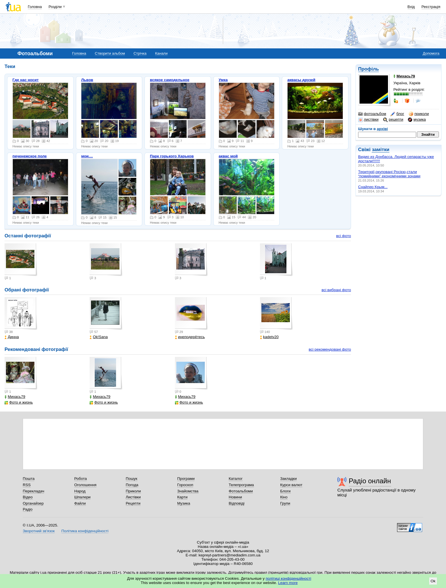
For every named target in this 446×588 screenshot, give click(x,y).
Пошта (28, 478)
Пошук (131, 478)
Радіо (27, 509)
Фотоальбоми (241, 491)
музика (417, 119)
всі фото (343, 236)
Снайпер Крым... (372, 187)
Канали (161, 53)
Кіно (284, 497)
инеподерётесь (190, 337)
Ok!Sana (99, 337)
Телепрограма (241, 485)
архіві (382, 129)
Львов (87, 80)
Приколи (133, 491)
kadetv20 (269, 337)
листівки (368, 119)
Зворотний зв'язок (39, 531)
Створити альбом (110, 53)
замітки (380, 149)
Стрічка (139, 53)
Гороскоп (185, 485)
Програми (186, 478)
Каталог (236, 478)
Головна (35, 7)
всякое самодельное (169, 80)
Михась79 (15, 396)
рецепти (393, 119)
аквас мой (228, 156)
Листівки (133, 497)
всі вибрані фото (336, 290)
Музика (183, 503)
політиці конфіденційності (288, 578)
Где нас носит (26, 80)
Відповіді (237, 503)
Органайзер (33, 503)
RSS (27, 485)
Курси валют (291, 485)
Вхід (411, 7)
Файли (80, 503)
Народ (80, 491)
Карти (182, 497)
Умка (223, 80)
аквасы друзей (301, 80)
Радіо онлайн (370, 481)
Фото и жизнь (19, 402)
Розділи (55, 7)
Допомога (431, 53)
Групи (285, 503)
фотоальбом (372, 114)
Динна (12, 337)
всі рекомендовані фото (330, 349)
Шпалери (82, 497)
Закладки (288, 478)
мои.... (87, 156)
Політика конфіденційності (84, 531)
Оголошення (85, 485)
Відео (28, 497)
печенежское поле (30, 156)
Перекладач (33, 491)
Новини (235, 497)
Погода (132, 485)
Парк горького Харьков (172, 156)
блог (397, 114)
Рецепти (133, 503)
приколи (419, 114)
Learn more (288, 583)
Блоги (285, 491)
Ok (433, 581)
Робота (80, 478)
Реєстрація (431, 7)
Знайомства (188, 491)
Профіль (368, 69)
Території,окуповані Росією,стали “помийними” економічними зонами (389, 174)
